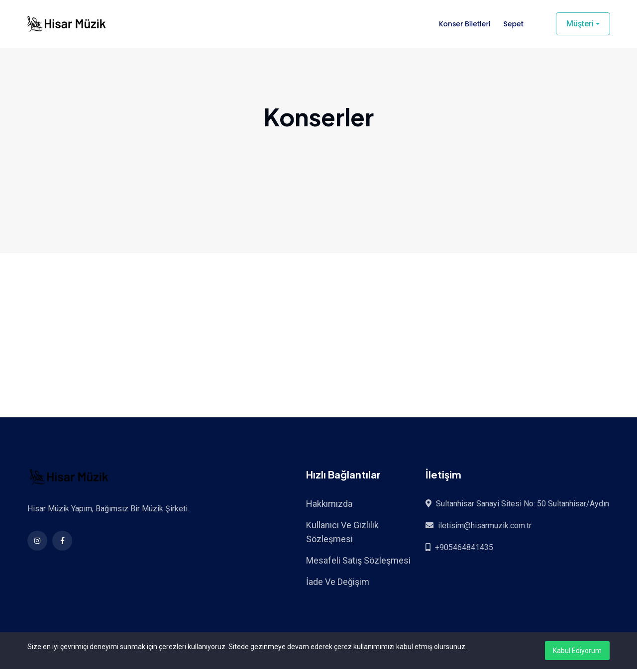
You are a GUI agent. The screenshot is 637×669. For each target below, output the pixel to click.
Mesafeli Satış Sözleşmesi (358, 560)
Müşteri (580, 23)
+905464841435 (464, 547)
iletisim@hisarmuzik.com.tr (484, 525)
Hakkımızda (329, 503)
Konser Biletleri (464, 24)
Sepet (513, 24)
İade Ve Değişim (337, 581)
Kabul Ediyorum (577, 651)
